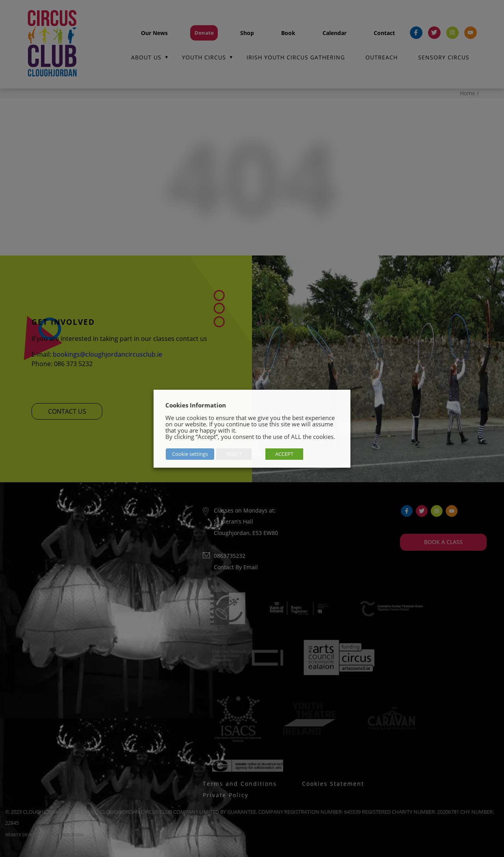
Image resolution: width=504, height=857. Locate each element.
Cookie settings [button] (190, 453)
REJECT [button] (233, 453)
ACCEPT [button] (284, 453)
